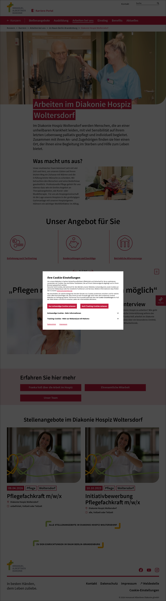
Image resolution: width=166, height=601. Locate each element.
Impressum (63, 324)
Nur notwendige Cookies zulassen (62, 306)
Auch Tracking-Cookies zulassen (94, 306)
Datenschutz (51, 324)
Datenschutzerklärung (64, 291)
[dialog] (83, 300)
